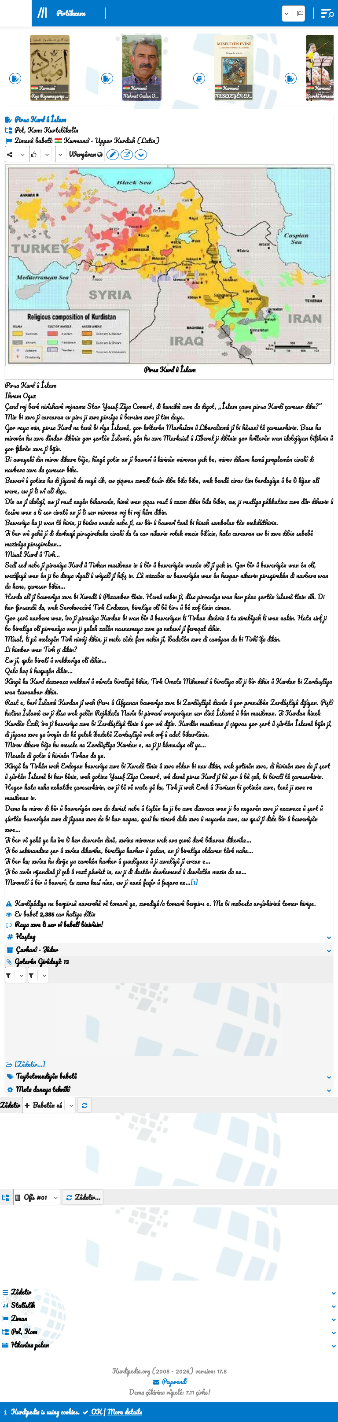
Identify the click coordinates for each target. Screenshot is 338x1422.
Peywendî (169, 1381)
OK (91, 1412)
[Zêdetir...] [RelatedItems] (30, 1064)
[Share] (16, 154)
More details (124, 1412)
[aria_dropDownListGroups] (37, 1197)
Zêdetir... (82, 1197)
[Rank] (40, 154)
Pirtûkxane (70, 13)
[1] (194, 882)
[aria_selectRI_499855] (15, 975)
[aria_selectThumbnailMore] (48, 1105)
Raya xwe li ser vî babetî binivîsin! (54, 924)
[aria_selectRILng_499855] (38, 975)
